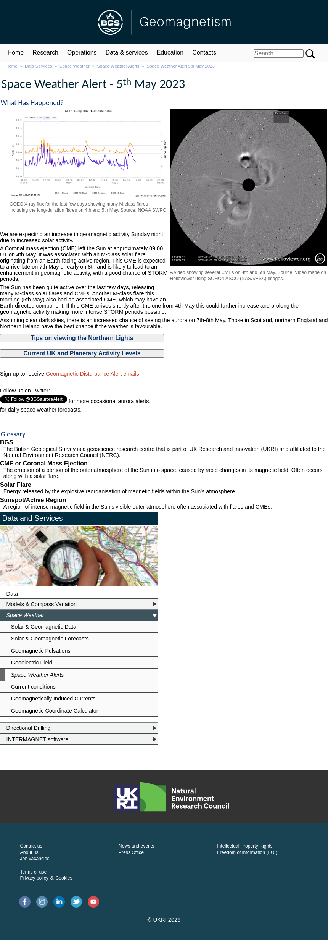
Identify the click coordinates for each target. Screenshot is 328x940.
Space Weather (74, 66)
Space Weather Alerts (118, 66)
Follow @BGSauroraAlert (31, 398)
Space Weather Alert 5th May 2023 (181, 66)
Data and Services (32, 515)
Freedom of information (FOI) (247, 849)
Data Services (38, 66)
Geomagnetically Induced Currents (53, 696)
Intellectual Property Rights (244, 843)
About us (29, 849)
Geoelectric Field (31, 660)
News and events (136, 843)
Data (12, 591)
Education (170, 52)
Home (16, 52)
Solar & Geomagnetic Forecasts (50, 636)
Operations (81, 52)
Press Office (131, 849)
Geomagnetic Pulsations (41, 648)
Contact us (31, 843)
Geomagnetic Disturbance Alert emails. (93, 374)
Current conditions (33, 684)
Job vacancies (35, 856)
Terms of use (33, 869)
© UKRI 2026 (164, 917)
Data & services (127, 52)
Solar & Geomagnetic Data (43, 624)
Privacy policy (34, 875)
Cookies (64, 875)
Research (45, 52)
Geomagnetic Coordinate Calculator (54, 708)
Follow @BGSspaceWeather (35, 407)
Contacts (204, 52)
